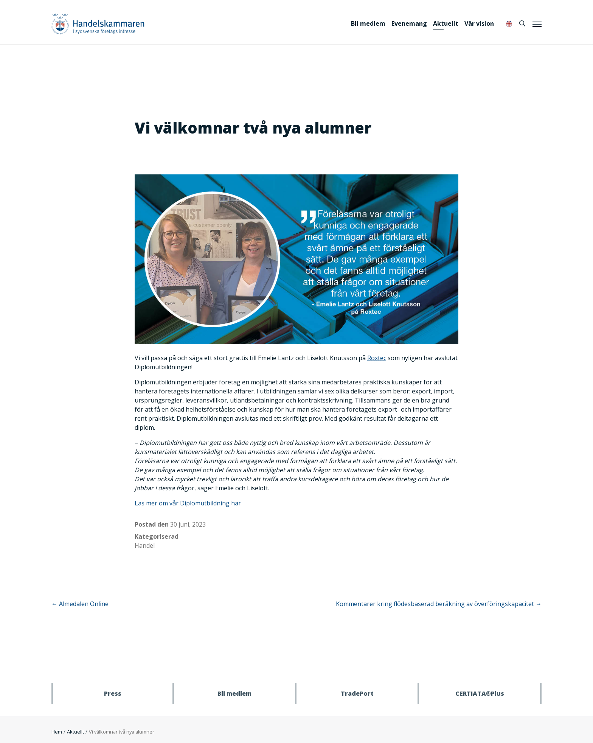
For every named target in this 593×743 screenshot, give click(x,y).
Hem (56, 731)
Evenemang (409, 23)
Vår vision (479, 23)
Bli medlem (368, 23)
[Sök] (522, 23)
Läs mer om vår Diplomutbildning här (188, 503)
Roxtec (376, 358)
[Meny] (537, 24)
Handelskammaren (98, 23)
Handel (145, 545)
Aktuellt (445, 23)
